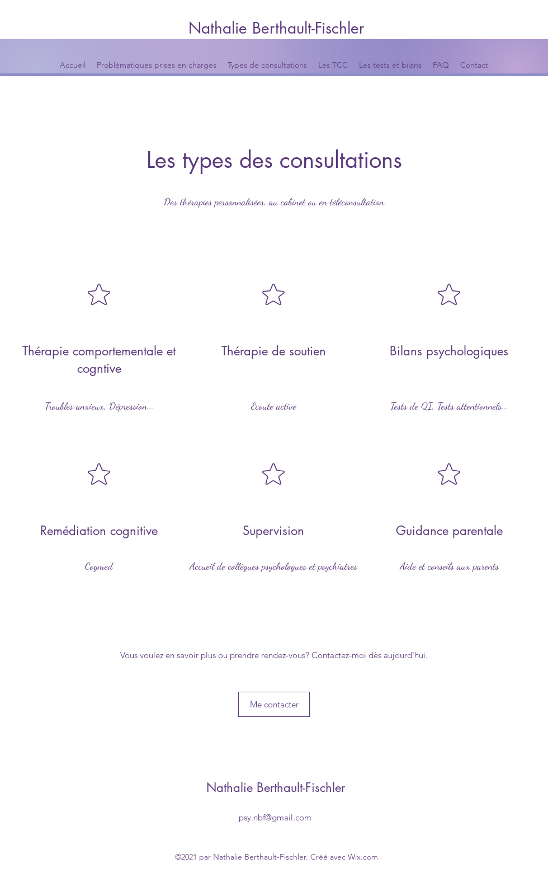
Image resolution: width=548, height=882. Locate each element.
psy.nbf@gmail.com (275, 817)
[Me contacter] (274, 704)
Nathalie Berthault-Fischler (276, 28)
